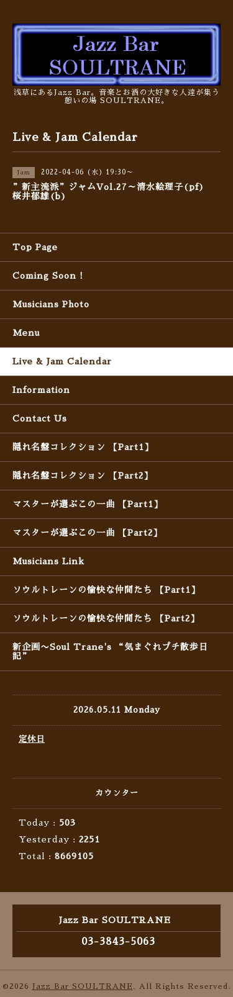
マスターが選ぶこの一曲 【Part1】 (87, 504)
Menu (26, 332)
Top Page (35, 247)
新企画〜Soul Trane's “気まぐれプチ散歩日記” (110, 652)
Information (41, 390)
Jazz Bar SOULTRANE (82, 986)
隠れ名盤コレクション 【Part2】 (82, 475)
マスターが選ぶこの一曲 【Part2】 (87, 532)
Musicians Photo (50, 304)
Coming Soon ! (47, 275)
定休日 (32, 739)
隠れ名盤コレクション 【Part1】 (82, 447)
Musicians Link (48, 561)
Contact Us (39, 418)
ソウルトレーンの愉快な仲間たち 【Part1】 (106, 589)
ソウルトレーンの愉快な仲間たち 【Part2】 (105, 618)
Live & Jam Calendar (62, 361)
